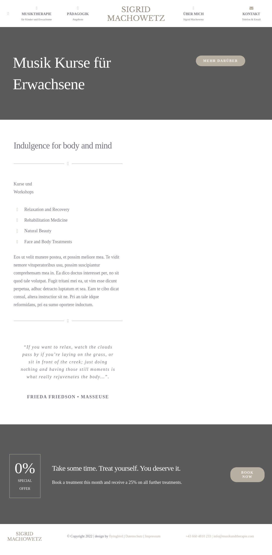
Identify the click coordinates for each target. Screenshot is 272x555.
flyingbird (116, 536)
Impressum (152, 536)
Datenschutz (134, 536)
